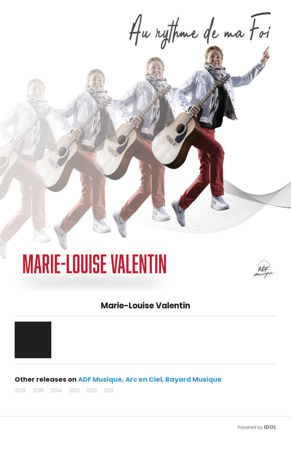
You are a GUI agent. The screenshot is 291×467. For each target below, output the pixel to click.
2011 (108, 390)
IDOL (270, 427)
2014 (56, 390)
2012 (91, 390)
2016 (38, 390)
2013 (74, 390)
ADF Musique (100, 379)
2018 (20, 390)
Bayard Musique (193, 379)
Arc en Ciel (143, 379)
